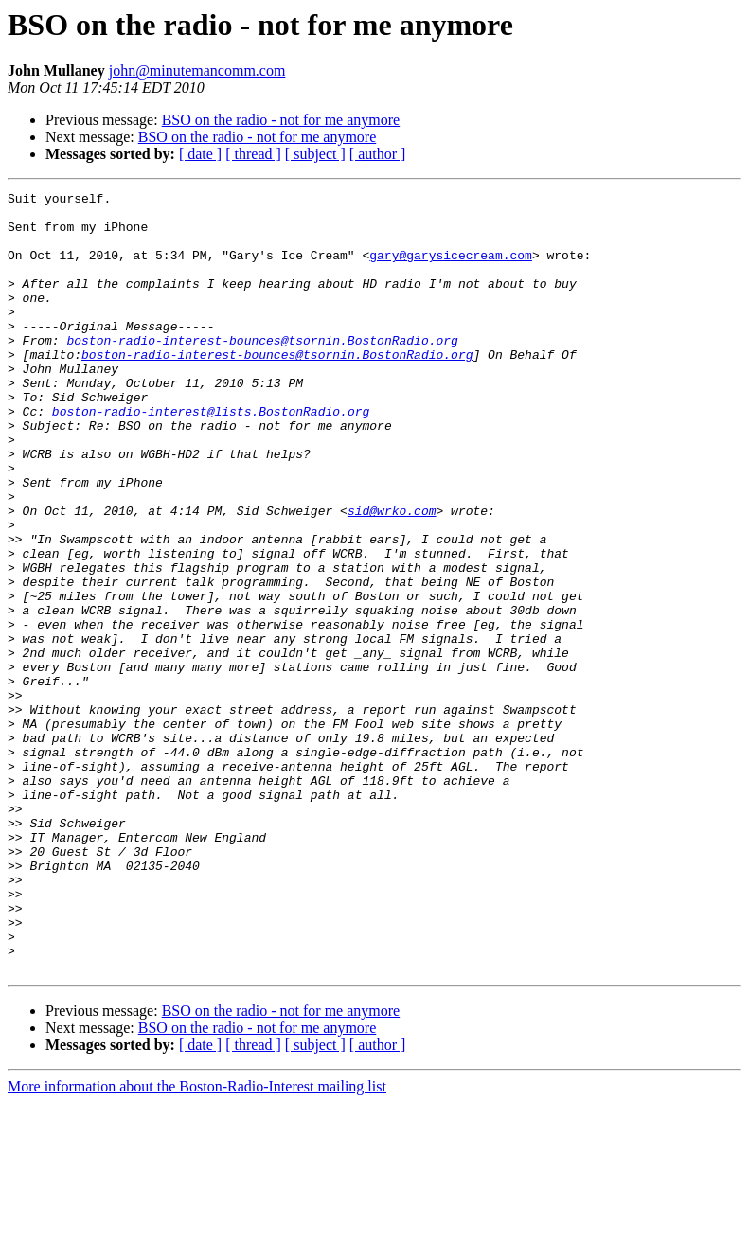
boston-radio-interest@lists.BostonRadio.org (210, 456)
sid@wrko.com (392, 575)
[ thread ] (253, 154)
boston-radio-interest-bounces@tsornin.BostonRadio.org (261, 371)
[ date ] (200, 154)
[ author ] (377, 154)
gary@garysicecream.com (450, 268)
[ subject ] (315, 154)
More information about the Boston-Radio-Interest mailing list (197, 1242)
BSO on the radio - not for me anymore (281, 120)
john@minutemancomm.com (197, 70)
